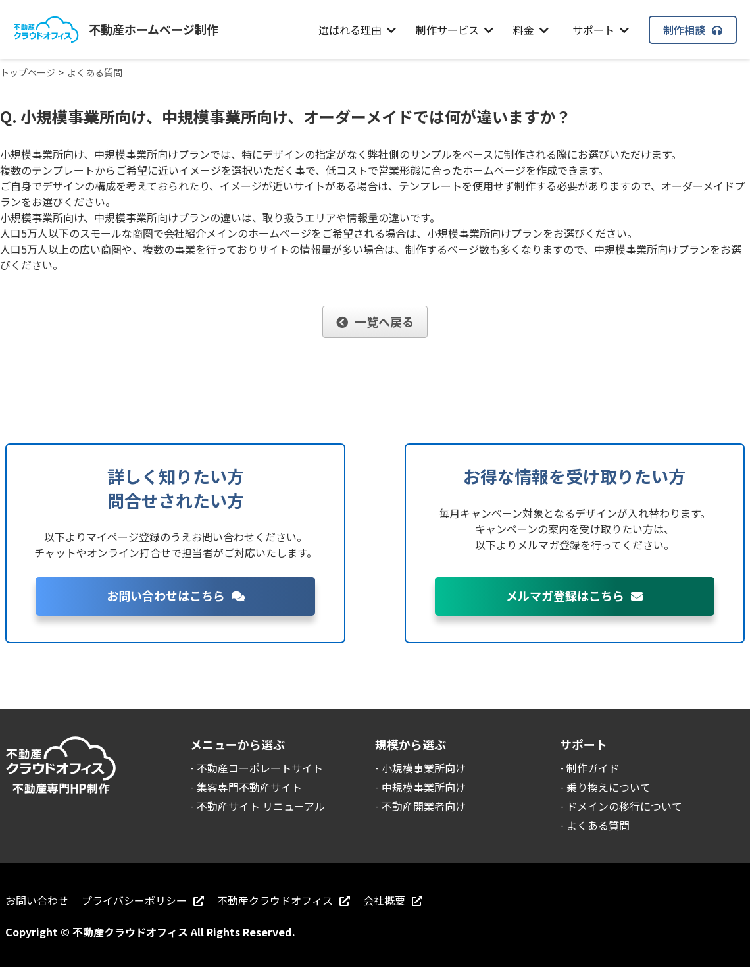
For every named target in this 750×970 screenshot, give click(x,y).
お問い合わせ (36, 900)
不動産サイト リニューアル (261, 806)
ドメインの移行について (624, 806)
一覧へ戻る (375, 321)
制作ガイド (592, 768)
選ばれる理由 (357, 30)
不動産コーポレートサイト (260, 768)
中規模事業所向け (424, 787)
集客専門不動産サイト (249, 787)
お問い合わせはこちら (176, 595)
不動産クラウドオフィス (283, 900)
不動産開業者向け (424, 806)
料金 (531, 30)
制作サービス (454, 30)
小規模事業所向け (424, 768)
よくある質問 (598, 825)
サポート (600, 30)
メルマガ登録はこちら (574, 595)
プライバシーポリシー (143, 900)
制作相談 (692, 30)
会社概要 (392, 900)
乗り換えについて (608, 787)
